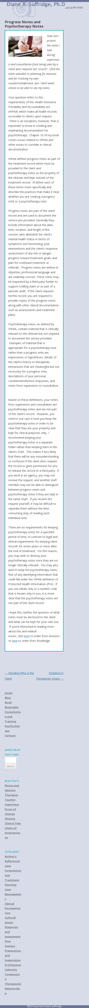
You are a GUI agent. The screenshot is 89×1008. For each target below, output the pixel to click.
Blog (8, 697)
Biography (12, 707)
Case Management (13, 894)
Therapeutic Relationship (13, 988)
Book (8, 702)
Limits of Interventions (12, 832)
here (27, 636)
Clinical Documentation (12, 908)
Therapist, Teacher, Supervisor (12, 799)
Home (8, 693)
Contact (10, 735)
